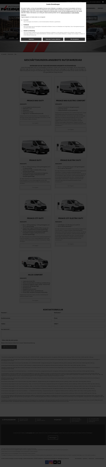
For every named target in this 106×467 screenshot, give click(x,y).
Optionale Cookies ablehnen (53, 39)
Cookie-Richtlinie (75, 12)
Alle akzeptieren (74, 39)
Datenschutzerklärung (66, 12)
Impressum (23, 15)
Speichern (31, 39)
